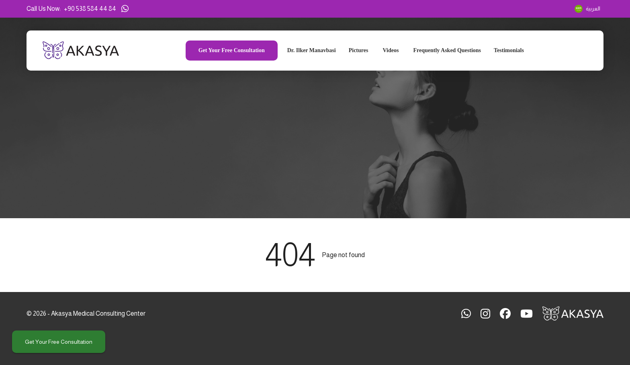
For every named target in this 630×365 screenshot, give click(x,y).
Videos (390, 51)
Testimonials (509, 51)
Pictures (359, 51)
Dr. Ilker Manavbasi (311, 51)
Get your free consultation (58, 342)
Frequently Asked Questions (447, 51)
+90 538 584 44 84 (90, 8)
